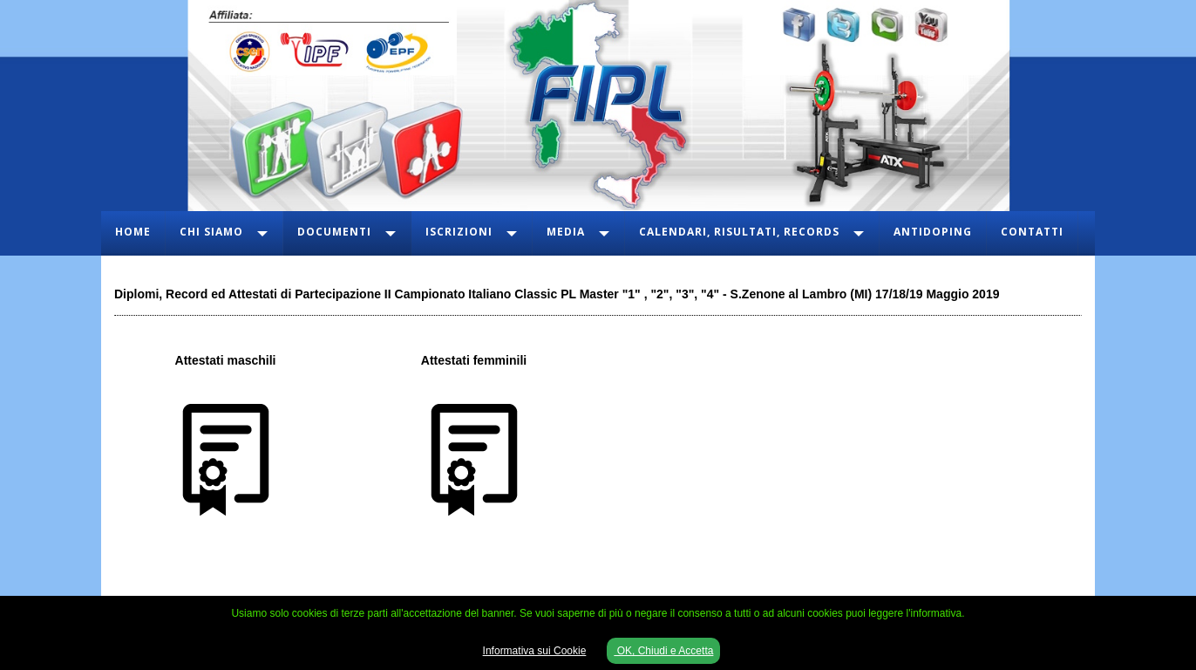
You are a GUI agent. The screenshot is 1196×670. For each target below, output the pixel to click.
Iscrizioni (459, 231)
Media (566, 231)
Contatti (1032, 231)
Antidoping (933, 231)
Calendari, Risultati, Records (739, 231)
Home (133, 231)
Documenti (334, 231)
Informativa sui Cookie (535, 651)
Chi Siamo (211, 231)
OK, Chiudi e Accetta (663, 651)
